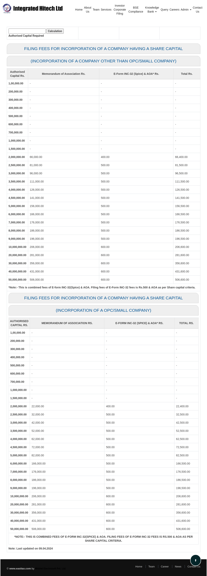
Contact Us (197, 9)
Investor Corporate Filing (120, 9)
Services (106, 9)
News (178, 566)
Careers (174, 9)
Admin (186, 9)
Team (96, 9)
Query (164, 9)
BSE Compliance (135, 9)
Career (165, 566)
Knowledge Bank (152, 9)
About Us (87, 9)
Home (78, 9)
